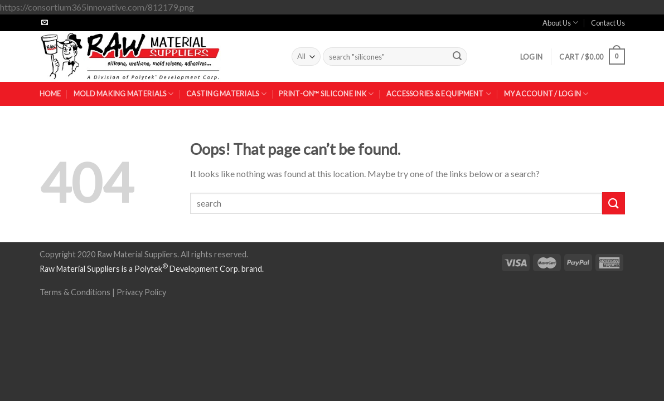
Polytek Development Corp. (187, 268)
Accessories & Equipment (438, 94)
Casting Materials (226, 94)
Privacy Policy (141, 292)
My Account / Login (546, 94)
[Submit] (457, 56)
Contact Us (608, 22)
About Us (560, 22)
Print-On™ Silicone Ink (326, 94)
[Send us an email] (44, 23)
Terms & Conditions (75, 292)
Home (50, 93)
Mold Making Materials (124, 94)
